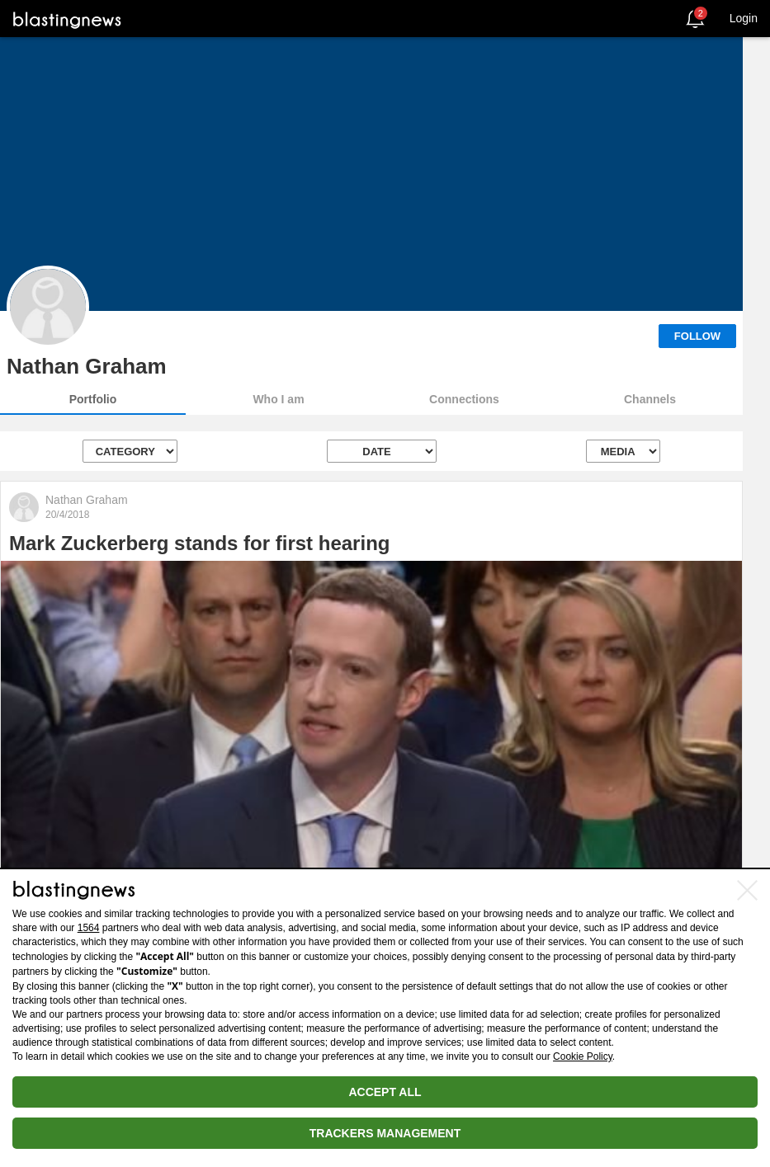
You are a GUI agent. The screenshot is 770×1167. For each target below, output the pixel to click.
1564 (89, 928)
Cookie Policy (582, 1056)
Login (744, 18)
